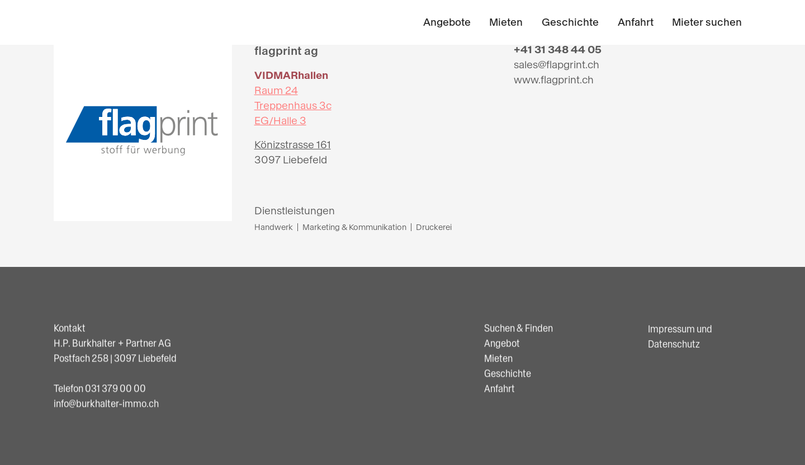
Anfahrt (636, 22)
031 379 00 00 (115, 388)
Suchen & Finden (518, 329)
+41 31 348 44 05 (558, 50)
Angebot (502, 344)
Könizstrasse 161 (292, 145)
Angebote (447, 22)
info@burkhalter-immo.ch (106, 403)
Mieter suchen (707, 22)
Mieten (506, 22)
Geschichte (570, 22)
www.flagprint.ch (554, 80)
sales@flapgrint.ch (556, 65)
